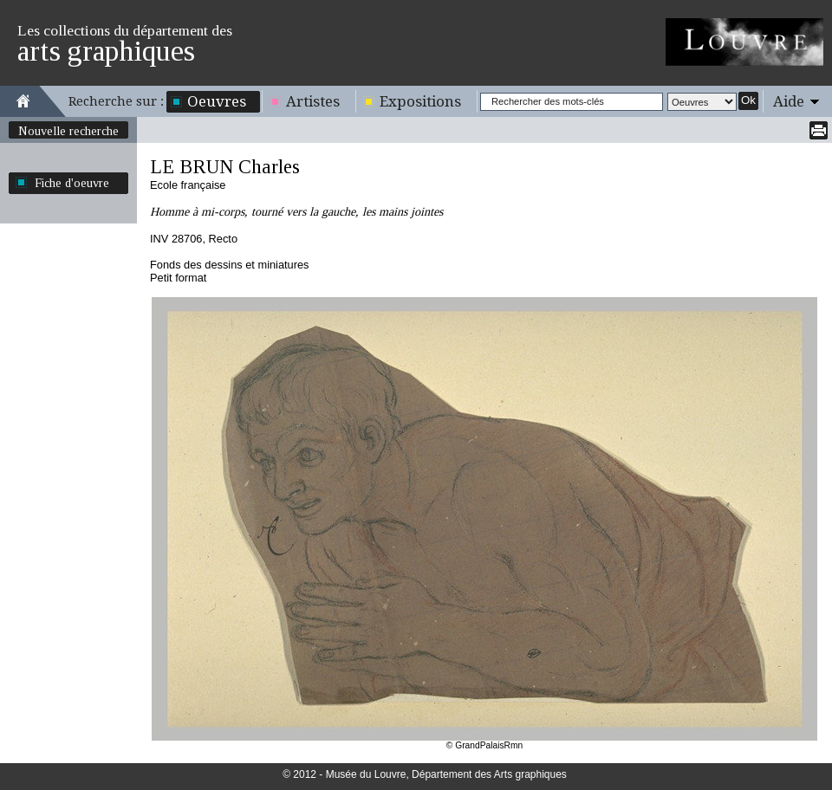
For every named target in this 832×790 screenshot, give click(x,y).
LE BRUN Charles (225, 167)
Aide (788, 101)
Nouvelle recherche (68, 131)
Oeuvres (216, 101)
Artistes (313, 101)
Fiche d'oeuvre (72, 183)
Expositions (420, 101)
